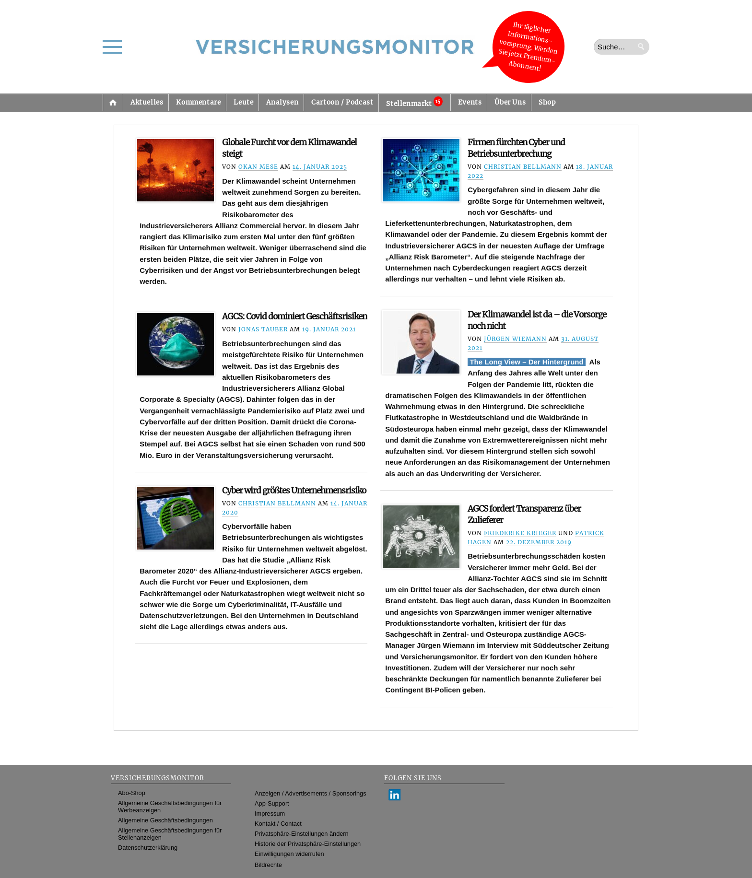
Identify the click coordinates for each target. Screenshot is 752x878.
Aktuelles (146, 102)
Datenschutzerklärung (147, 847)
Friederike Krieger (520, 533)
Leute (243, 102)
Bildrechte (268, 864)
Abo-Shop (131, 792)
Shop (547, 102)
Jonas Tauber (263, 329)
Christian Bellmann (523, 166)
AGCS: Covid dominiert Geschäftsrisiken (294, 316)
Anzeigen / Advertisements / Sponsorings (310, 793)
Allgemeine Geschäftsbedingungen (165, 820)
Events (470, 102)
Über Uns (510, 102)
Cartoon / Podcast (342, 102)
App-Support (272, 803)
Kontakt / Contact (278, 823)
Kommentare (198, 102)
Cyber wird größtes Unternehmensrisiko (294, 490)
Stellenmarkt (414, 102)
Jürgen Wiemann (515, 338)
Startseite (112, 102)
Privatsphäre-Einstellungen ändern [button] (302, 833)
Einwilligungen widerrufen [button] (289, 853)
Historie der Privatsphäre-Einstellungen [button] (308, 843)
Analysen (282, 102)
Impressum (270, 813)
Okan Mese (258, 166)
